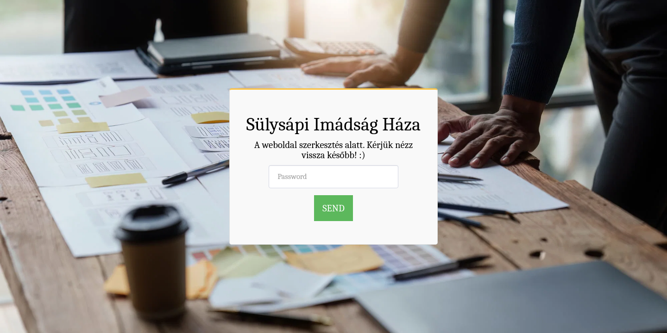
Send (333, 208)
